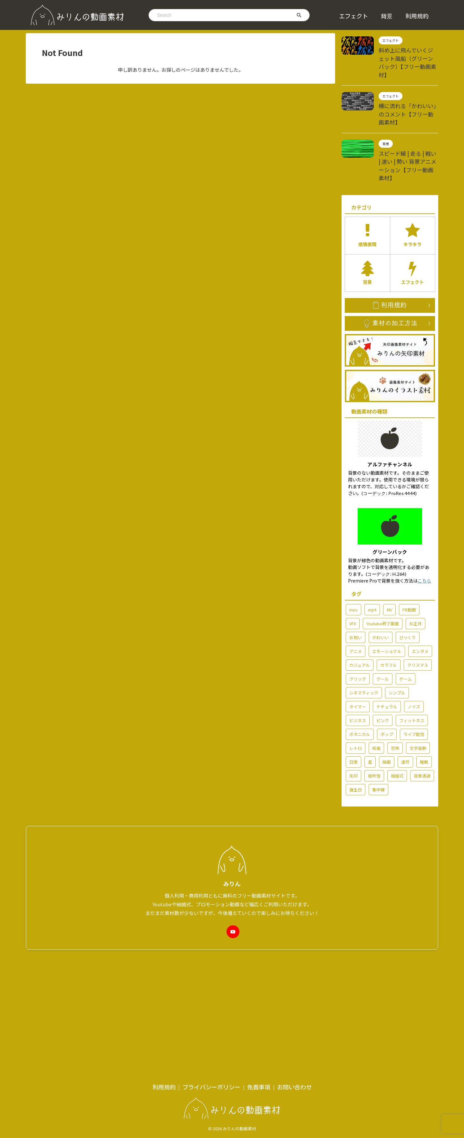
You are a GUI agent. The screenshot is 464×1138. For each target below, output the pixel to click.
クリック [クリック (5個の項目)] (357, 641)
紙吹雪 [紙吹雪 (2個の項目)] (374, 738)
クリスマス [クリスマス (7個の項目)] (417, 627)
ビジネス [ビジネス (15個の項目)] (357, 682)
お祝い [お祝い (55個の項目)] (355, 599)
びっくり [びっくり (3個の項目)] (407, 599)
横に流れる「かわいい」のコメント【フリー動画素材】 (408, 98)
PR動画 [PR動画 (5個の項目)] (409, 572)
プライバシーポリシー (211, 928)
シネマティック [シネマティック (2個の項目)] (363, 655)
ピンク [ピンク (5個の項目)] (382, 682)
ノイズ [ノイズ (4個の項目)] (414, 669)
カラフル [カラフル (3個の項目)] (388, 627)
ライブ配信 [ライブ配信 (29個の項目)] (413, 696)
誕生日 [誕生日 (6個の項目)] (355, 752)
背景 (386, 16)
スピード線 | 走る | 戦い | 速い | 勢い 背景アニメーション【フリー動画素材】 (408, 138)
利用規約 (417, 16)
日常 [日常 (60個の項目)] (353, 724)
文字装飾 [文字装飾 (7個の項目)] (418, 710)
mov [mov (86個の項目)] (353, 572)
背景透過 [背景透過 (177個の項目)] (422, 738)
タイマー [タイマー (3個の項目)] (357, 669)
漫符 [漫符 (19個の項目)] (405, 724)
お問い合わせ (294, 928)
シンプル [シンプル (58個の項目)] (397, 655)
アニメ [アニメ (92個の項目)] (355, 613)
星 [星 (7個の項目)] (370, 724)
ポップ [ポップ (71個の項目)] (387, 696)
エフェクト (353, 16)
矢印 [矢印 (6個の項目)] (353, 738)
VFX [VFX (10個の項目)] (352, 586)
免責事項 (258, 928)
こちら (424, 542)
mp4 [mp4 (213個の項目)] (372, 572)
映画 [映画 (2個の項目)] (386, 724)
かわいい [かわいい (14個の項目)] (380, 599)
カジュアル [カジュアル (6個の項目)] (359, 627)
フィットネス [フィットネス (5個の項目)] (411, 682)
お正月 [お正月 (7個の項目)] (415, 586)
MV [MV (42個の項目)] (389, 572)
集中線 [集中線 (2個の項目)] (378, 752)
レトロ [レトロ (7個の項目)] (355, 710)
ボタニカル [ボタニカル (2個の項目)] (359, 696)
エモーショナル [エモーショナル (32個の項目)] (386, 613)
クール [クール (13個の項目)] (382, 641)
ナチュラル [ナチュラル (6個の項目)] (386, 669)
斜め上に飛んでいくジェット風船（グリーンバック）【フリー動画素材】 (408, 56)
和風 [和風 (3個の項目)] (376, 710)
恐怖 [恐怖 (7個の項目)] (395, 710)
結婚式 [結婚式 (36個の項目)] (397, 738)
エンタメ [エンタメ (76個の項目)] (420, 613)
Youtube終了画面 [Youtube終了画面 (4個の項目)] (382, 586)
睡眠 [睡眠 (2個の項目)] (424, 724)
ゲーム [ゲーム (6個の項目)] (405, 641)
